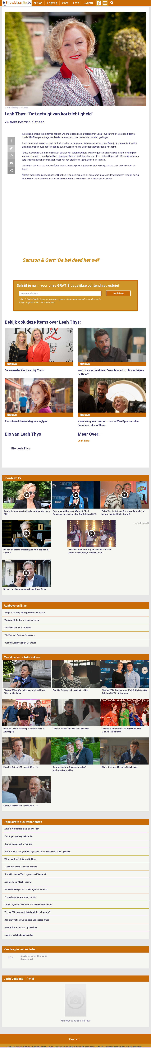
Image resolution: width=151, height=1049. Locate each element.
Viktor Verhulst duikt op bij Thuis (20, 859)
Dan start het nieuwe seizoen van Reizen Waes (26, 920)
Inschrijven (118, 293)
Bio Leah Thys (20, 448)
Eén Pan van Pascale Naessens (19, 635)
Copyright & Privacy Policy (67, 1046)
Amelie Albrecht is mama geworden (21, 829)
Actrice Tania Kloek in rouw (17, 882)
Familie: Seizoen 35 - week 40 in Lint (70, 690)
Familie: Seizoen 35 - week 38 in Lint (20, 806)
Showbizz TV (12, 478)
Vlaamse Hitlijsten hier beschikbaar (21, 620)
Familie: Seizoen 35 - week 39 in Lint (20, 767)
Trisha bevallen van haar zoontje (20, 897)
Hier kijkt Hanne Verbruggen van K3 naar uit (25, 874)
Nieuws (38, 3)
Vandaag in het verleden (20, 949)
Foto (76, 3)
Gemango (137, 1046)
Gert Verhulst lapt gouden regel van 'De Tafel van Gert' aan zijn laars (37, 851)
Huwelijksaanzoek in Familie (18, 844)
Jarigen (88, 3)
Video (65, 3)
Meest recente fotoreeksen (22, 657)
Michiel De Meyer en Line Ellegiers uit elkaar (25, 889)
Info (50, 1046)
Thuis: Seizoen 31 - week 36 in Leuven (70, 728)
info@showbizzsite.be (92, 1046)
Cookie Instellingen (114, 1046)
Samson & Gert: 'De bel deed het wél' (60, 260)
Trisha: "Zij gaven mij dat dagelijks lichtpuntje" (27, 912)
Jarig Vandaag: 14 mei (19, 978)
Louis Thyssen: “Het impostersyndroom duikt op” (28, 904)
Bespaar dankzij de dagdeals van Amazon (24, 612)
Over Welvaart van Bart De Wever (20, 643)
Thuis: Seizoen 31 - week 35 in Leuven (120, 767)
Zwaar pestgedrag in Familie (18, 836)
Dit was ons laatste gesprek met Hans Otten (24, 589)
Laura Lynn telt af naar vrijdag (18, 935)
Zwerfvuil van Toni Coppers (17, 627)
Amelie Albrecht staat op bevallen (20, 927)
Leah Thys (83, 440)
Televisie (52, 3)
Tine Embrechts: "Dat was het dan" (21, 867)
